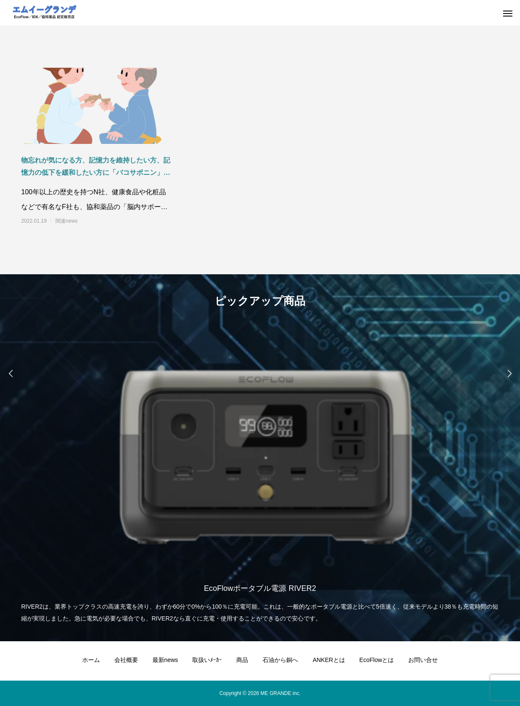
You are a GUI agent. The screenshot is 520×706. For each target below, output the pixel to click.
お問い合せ (423, 659)
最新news (165, 659)
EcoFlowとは (377, 659)
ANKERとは (329, 659)
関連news (66, 220)
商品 (242, 659)
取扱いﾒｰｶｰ (207, 659)
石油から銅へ (280, 659)
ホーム (91, 659)
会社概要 (126, 659)
